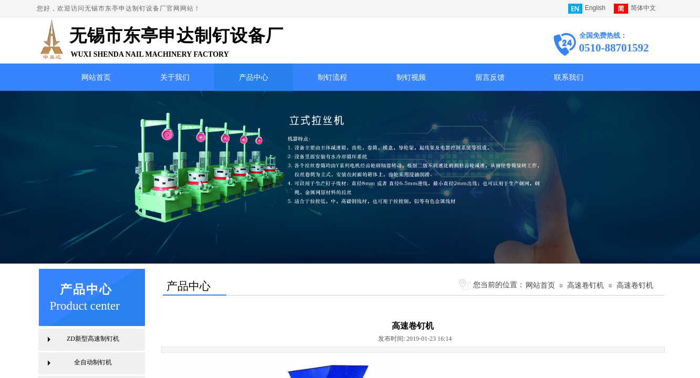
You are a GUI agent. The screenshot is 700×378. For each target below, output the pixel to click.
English (586, 9)
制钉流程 (332, 77)
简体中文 (635, 9)
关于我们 (175, 77)
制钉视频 (411, 77)
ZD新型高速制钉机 (93, 338)
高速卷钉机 (585, 285)
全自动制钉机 (93, 362)
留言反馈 (490, 77)
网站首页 (96, 77)
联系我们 (568, 77)
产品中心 (253, 77)
